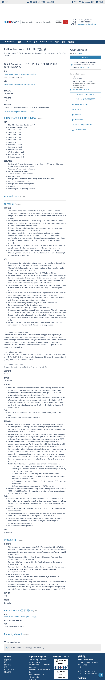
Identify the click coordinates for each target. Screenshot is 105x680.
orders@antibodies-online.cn (87, 24)
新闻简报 (7, 665)
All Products (9, 42)
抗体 (19, 42)
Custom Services (46, 42)
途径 (63, 42)
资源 (5, 667)
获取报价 (85, 57)
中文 (5, 2)
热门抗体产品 (9, 670)
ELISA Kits (27, 42)
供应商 (56, 42)
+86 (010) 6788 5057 (89, 674)
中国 (80, 53)
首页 (7, 648)
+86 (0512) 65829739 (35, 2)
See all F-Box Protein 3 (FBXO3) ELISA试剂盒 (20, 74)
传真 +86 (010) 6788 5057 (85, 99)
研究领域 (71, 42)
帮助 (5, 662)
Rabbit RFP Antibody (36, 675)
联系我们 (50, 2)
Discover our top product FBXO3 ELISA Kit (19, 112)
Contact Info (84, 67)
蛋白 (35, 42)
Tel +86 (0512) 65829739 (85, 94)
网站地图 (7, 672)
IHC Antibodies (34, 677)
